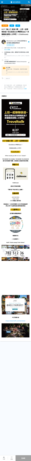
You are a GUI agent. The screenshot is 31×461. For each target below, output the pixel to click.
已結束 (23, 458)
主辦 (4, 458)
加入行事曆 (7, 49)
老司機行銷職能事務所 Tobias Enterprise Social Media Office (17, 62)
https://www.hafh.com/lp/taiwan (15, 321)
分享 (27, 5)
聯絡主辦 (10, 45)
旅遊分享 (8, 78)
